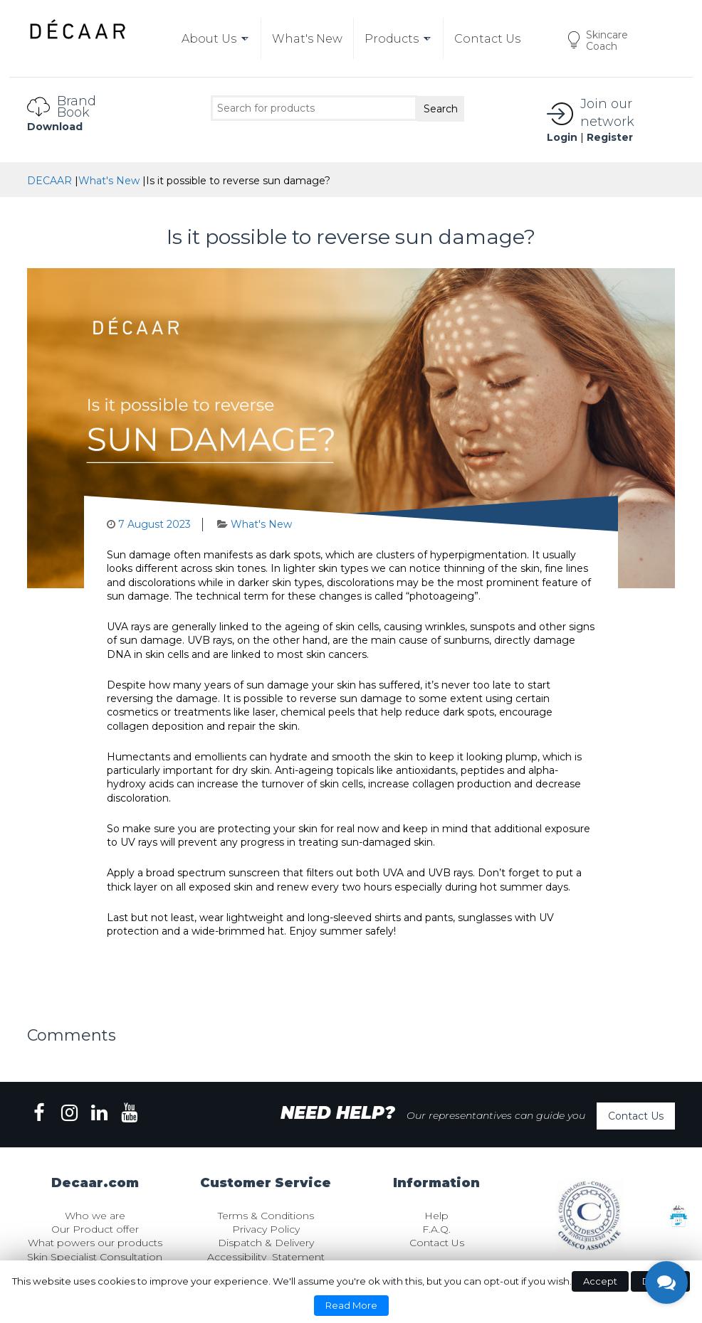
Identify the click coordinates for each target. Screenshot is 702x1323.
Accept (600, 1281)
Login (562, 137)
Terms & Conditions (266, 1215)
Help (436, 1215)
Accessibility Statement (266, 1256)
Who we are (95, 1215)
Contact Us (636, 1116)
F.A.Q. (436, 1229)
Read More (351, 1305)
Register (610, 137)
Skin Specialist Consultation (94, 1256)
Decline (660, 1281)
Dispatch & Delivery (266, 1242)
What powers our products (95, 1242)
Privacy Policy (266, 1229)
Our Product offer (95, 1229)
